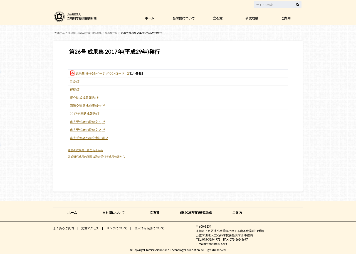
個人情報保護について (149, 228)
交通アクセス (90, 228)
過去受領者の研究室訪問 (87, 138)
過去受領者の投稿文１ (85, 122)
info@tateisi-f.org (216, 244)
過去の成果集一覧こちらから (85, 150)
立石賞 (217, 18)
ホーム (149, 18)
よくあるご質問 (63, 228)
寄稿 (73, 89)
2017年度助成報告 (83, 114)
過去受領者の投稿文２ (85, 130)
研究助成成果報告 (82, 98)
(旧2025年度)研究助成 (196, 212)
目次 (73, 81)
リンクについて (116, 228)
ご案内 (286, 18)
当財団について (184, 18)
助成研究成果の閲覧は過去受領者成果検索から (96, 156)
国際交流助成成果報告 (85, 106)
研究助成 (251, 18)
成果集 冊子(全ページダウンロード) (100, 73)
